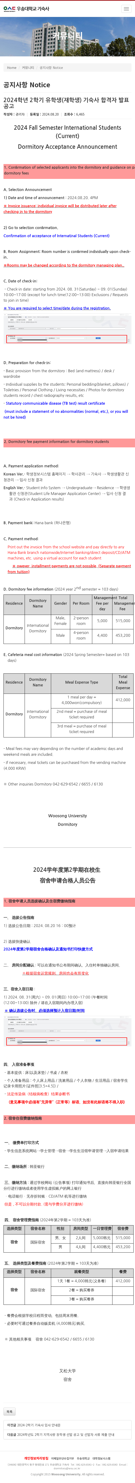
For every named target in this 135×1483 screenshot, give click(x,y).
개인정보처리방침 (36, 1458)
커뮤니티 (28, 67)
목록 (10, 1411)
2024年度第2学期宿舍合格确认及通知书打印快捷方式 (48, 949)
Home (11, 67)
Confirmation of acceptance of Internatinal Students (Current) (56, 236)
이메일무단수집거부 (62, 1458)
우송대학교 (83, 1458)
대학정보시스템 (101, 1458)
